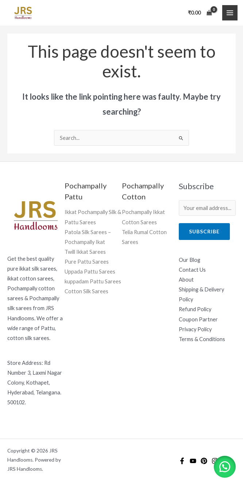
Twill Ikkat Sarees (85, 252)
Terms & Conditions (202, 339)
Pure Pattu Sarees (87, 262)
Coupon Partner (198, 319)
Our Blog (189, 260)
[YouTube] (193, 461)
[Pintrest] (204, 461)
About (186, 279)
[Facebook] (182, 461)
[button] (225, 467)
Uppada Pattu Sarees (90, 271)
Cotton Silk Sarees (86, 291)
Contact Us (192, 270)
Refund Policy (195, 309)
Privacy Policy (195, 329)
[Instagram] (215, 461)
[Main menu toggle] (230, 12)
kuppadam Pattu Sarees (93, 281)
